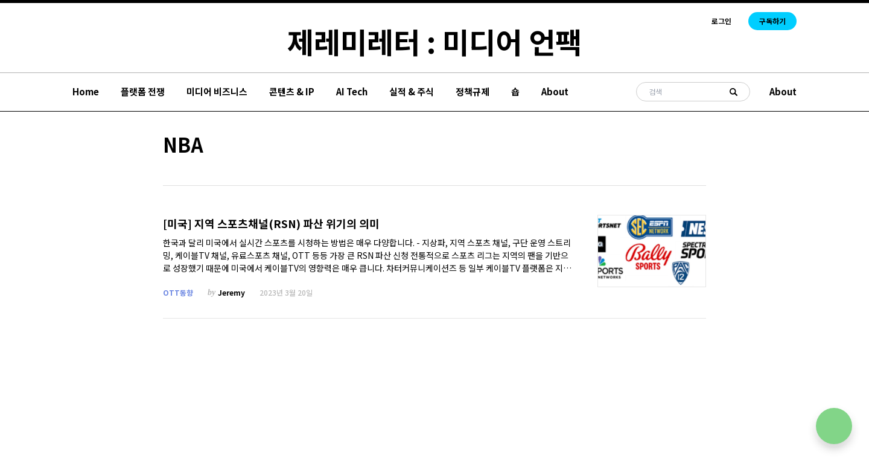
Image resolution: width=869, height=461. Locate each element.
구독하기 (772, 21)
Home (85, 91)
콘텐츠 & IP (291, 91)
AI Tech (352, 91)
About (554, 91)
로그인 (721, 21)
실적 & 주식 (411, 91)
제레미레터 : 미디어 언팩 (434, 41)
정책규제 (472, 91)
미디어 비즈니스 (216, 91)
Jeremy (231, 292)
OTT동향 (178, 292)
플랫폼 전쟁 (143, 91)
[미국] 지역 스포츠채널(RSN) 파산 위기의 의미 (271, 223)
